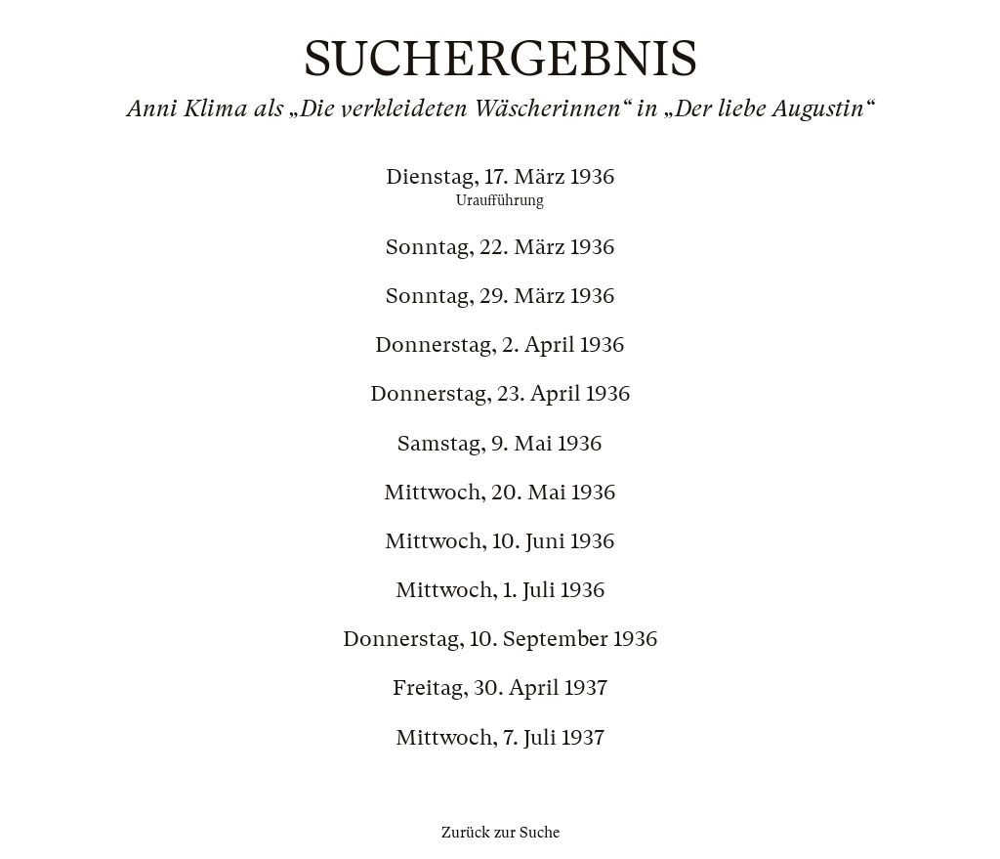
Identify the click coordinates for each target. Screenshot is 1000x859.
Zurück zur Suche (500, 832)
